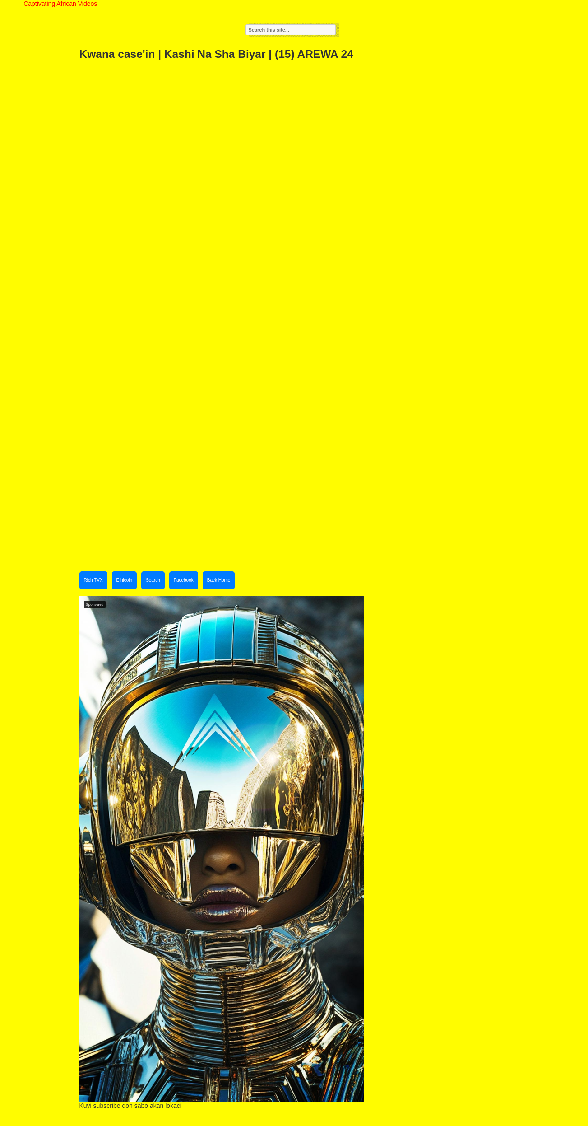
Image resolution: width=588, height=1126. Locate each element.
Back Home (219, 580)
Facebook (184, 580)
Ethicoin (124, 580)
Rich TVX (93, 580)
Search (153, 580)
